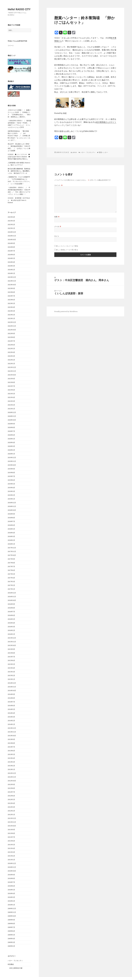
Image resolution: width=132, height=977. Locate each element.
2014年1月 (11, 724)
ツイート (11, 45)
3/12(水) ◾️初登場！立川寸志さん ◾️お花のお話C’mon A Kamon (19, 200)
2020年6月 (11, 435)
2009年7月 (11, 927)
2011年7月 (11, 837)
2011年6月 (11, 841)
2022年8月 (11, 337)
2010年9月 (11, 875)
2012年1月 (11, 814)
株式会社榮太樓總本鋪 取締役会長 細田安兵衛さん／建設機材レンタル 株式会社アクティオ (19, 171)
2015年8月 (11, 653)
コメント (58, 185)
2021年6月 (11, 390)
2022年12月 (12, 322)
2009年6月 (11, 931)
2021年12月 (12, 367)
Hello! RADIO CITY (19, 9)
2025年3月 (11, 221)
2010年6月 (11, 886)
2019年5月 (11, 484)
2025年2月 (11, 224)
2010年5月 (11, 890)
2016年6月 (11, 615)
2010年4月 (11, 893)
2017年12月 (12, 548)
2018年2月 (11, 540)
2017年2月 (11, 585)
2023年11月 (12, 281)
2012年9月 (11, 784)
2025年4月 (11, 217)
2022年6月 (11, 345)
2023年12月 (12, 277)
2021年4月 (11, 397)
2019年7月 (11, 476)
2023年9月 (11, 288)
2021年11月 (12, 371)
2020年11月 (12, 416)
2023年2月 (11, 315)
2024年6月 (11, 255)
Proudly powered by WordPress (65, 311)
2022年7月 (11, 341)
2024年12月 (12, 232)
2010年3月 (11, 897)
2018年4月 (11, 533)
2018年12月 (12, 503)
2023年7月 (11, 296)
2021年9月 (11, 379)
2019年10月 (12, 465)
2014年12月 (12, 683)
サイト (56, 236)
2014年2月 (11, 721)
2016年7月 (11, 612)
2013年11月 (12, 732)
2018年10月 (12, 510)
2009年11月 (12, 912)
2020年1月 (11, 454)
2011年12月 (12, 818)
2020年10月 (12, 420)
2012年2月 (11, 811)
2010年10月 (12, 871)
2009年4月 (11, 938)
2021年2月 (11, 405)
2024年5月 (11, 258)
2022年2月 (11, 360)
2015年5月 (11, 664)
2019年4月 (11, 488)
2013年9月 (11, 739)
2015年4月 (11, 668)
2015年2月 (11, 675)
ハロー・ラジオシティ (15, 960)
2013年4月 (11, 758)
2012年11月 (12, 777)
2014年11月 (12, 687)
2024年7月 (11, 251)
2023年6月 (11, 300)
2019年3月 (11, 491)
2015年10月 (12, 645)
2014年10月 (12, 690)
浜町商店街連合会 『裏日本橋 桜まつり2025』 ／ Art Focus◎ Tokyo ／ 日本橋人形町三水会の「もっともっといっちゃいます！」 (19, 135)
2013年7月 (11, 747)
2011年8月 (11, 833)
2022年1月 (11, 363)
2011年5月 (11, 845)
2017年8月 (11, 563)
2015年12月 (12, 638)
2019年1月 (11, 499)
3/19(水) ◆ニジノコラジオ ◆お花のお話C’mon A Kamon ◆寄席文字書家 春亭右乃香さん (19, 156)
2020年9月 (11, 424)
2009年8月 (11, 923)
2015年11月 (12, 642)
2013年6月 (11, 751)
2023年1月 (11, 318)
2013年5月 (11, 754)
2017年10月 (12, 555)
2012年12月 (12, 773)
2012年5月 (11, 799)
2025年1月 (11, 228)
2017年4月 (11, 578)
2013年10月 (12, 736)
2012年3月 (11, 807)
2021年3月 (11, 401)
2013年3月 (11, 762)
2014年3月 (11, 717)
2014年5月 (11, 709)
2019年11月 (12, 461)
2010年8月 (11, 878)
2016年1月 (11, 634)
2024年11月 (12, 236)
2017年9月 (11, 559)
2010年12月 (12, 863)
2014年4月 (11, 713)
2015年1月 (11, 679)
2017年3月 (11, 581)
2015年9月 (11, 649)
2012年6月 (11, 796)
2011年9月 (11, 830)
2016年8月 (11, 608)
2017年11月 (12, 551)
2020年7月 (11, 431)
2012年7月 (11, 792)
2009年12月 (12, 908)
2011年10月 (12, 826)
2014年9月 (11, 694)
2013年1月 (11, 769)
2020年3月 (11, 446)
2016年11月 (12, 596)
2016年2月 (11, 630)
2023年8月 (11, 292)
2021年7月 (11, 386)
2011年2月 (11, 856)
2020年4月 (11, 442)
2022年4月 (11, 352)
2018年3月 (11, 536)
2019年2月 (11, 495)
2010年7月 (11, 882)
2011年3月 (11, 852)
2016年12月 (12, 593)
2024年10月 (12, 239)
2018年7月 (11, 521)
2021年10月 (12, 375)
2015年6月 (11, 660)
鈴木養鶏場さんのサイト (106, 122)
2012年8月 (11, 788)
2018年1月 (11, 544)
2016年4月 (11, 623)
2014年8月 (11, 698)
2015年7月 (11, 657)
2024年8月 (11, 247)
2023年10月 (12, 285)
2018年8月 (11, 518)
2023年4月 (11, 307)
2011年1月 (11, 860)
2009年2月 (11, 946)
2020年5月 (11, 439)
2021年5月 (11, 394)
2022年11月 (12, 326)
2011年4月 (11, 848)
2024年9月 (11, 243)
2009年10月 (12, 916)
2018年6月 (11, 525)
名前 (56, 217)
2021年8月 (11, 382)
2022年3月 (11, 356)
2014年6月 (11, 705)
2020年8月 (11, 427)
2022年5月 (11, 348)
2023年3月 (11, 311)
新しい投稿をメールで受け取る (67, 250)
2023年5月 (11, 303)
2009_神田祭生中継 (15, 968)
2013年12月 (12, 728)
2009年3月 (11, 942)
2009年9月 (11, 920)
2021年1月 (11, 409)
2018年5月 (11, 529)
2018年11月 (12, 506)
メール (57, 226)
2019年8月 (11, 472)
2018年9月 (11, 514)
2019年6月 (11, 480)
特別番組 (11, 964)
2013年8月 (11, 743)
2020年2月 (11, 450)
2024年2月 (11, 270)
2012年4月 (11, 803)
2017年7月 (11, 566)
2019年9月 (11, 469)
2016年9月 (11, 604)
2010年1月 (11, 905)
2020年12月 (12, 412)
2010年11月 (12, 867)
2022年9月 (11, 333)
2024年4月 (11, 262)
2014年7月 (11, 702)
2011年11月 (12, 822)
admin (74, 152)
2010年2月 (11, 901)
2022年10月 (12, 330)
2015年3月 (11, 672)
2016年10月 (12, 600)
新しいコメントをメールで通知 (67, 246)
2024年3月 (11, 266)
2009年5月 (11, 935)
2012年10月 (12, 781)
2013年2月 (11, 766)
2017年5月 (11, 574)
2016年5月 (11, 619)
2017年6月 (11, 570)
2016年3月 (11, 627)
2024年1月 (11, 273)
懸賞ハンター (103, 152)
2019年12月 (12, 457)
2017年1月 (11, 589)
